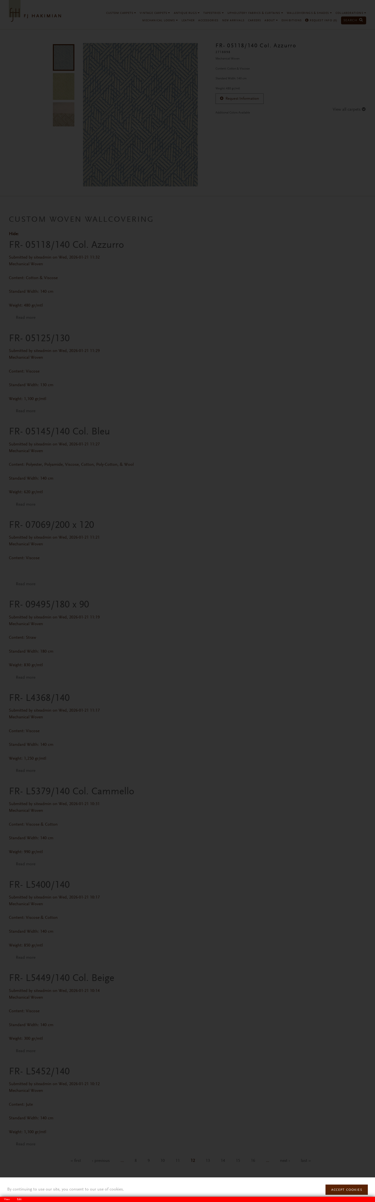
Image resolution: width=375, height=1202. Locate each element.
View (8, 1199)
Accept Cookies (346, 1190)
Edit (19, 1199)
